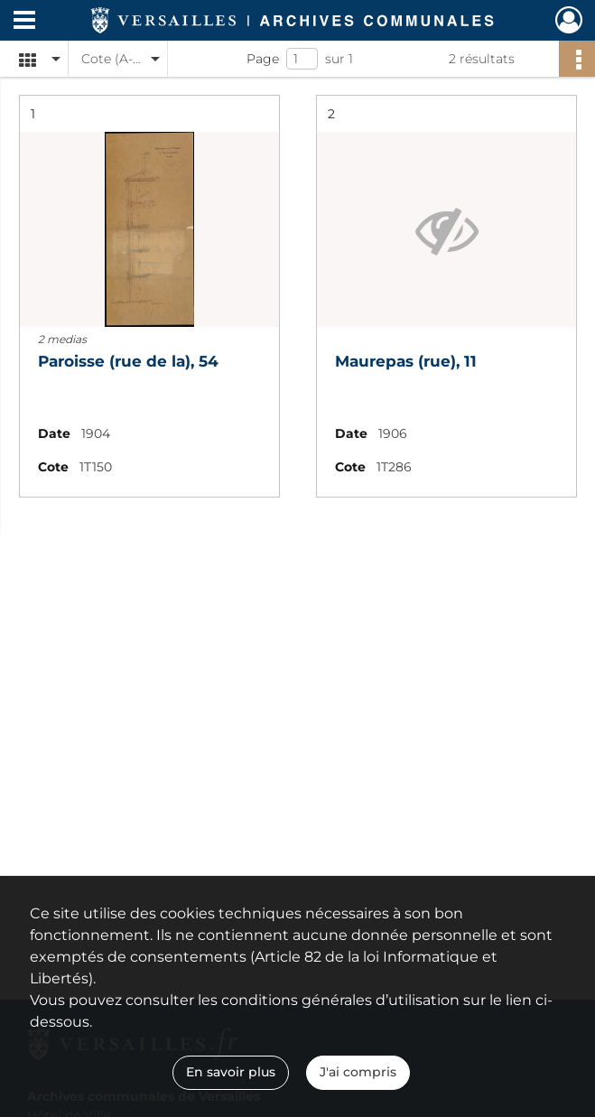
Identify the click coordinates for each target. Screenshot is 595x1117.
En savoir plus (230, 1072)
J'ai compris (358, 1072)
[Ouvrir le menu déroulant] (24, 22)
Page (262, 59)
